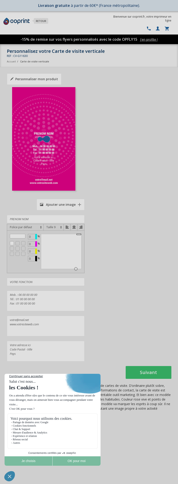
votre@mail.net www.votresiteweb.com (46, 326)
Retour (41, 21)
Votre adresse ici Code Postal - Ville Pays (46, 351)
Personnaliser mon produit (34, 79)
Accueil (11, 61)
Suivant (148, 372)
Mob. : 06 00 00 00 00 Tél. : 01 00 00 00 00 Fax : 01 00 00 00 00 (46, 301)
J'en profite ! (149, 39)
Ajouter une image (58, 204)
